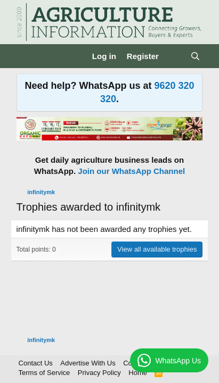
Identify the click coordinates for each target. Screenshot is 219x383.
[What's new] (174, 56)
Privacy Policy (99, 373)
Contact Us (36, 363)
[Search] (195, 56)
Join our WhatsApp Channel (131, 171)
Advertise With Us (87, 363)
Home (137, 373)
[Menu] (25, 56)
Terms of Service (44, 373)
